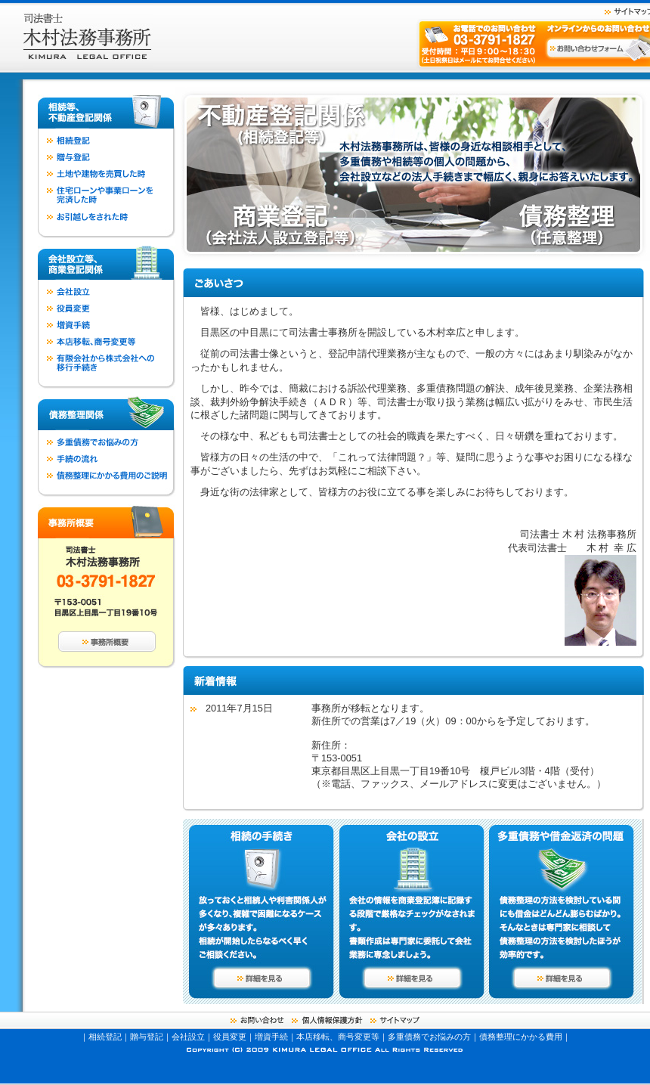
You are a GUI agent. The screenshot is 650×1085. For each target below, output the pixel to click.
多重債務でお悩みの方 (429, 1036)
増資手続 (271, 1036)
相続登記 (105, 1036)
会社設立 (188, 1036)
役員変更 (229, 1036)
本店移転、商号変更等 (337, 1036)
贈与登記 (146, 1036)
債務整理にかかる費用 (520, 1036)
